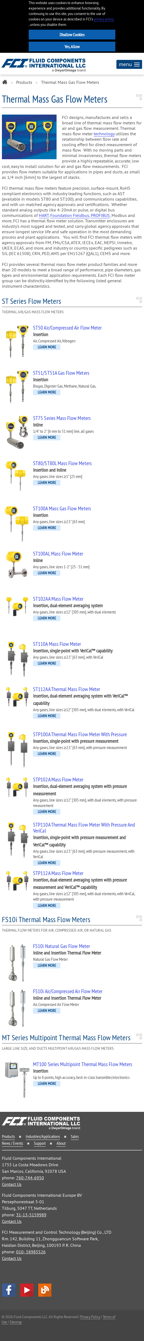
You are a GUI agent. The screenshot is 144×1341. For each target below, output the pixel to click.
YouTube (27, 1290)
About (61, 1143)
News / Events (12, 1143)
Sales (75, 1136)
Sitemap (16, 1322)
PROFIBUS (100, 215)
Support (40, 1143)
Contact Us (12, 1184)
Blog (45, 1290)
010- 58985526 (31, 1251)
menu (129, 64)
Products (24, 82)
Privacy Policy (90, 1317)
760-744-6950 (30, 1177)
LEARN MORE (47, 347)
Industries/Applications (43, 1136)
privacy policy (104, 19)
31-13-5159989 (31, 1214)
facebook (9, 1290)
